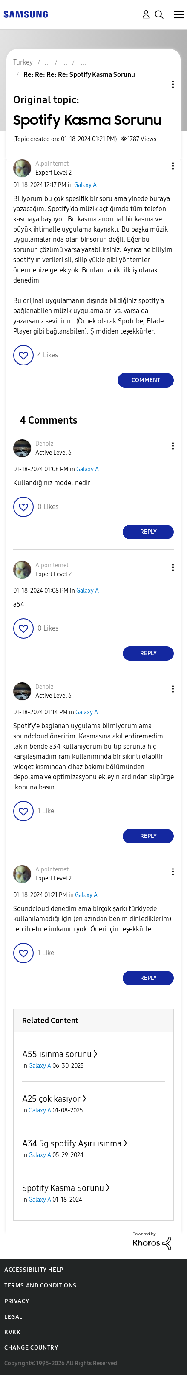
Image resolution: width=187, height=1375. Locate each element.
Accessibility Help (33, 1269)
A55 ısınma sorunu (57, 1054)
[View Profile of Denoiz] (44, 443)
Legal (13, 1317)
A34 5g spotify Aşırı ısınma (71, 1143)
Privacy (16, 1301)
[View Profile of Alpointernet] (52, 163)
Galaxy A (85, 185)
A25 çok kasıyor (51, 1099)
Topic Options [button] (158, 84)
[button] (159, 166)
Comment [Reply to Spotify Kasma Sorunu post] (146, 380)
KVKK (12, 1332)
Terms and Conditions (40, 1285)
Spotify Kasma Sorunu (63, 1188)
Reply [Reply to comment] (148, 531)
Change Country (31, 1347)
